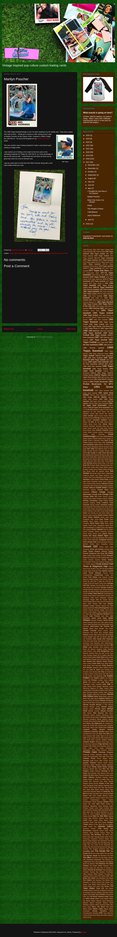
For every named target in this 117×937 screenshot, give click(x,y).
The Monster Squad (90, 855)
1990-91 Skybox (100, 375)
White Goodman (100, 904)
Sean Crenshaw (104, 793)
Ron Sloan (103, 781)
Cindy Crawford (102, 503)
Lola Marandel (97, 676)
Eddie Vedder (87, 555)
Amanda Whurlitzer (89, 426)
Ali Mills (91, 422)
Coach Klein (87, 509)
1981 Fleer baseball (106, 289)
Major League (104, 688)
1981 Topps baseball (91, 291)
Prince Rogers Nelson (105, 758)
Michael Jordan (95, 706)
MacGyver (86, 688)
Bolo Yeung (105, 461)
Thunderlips (109, 872)
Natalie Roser (102, 727)
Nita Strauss (105, 738)
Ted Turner (105, 834)
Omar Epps (105, 742)
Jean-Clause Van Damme (99, 626)
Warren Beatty (90, 901)
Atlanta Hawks (97, 438)
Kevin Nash (97, 663)
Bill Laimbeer (95, 455)
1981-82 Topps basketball (105, 293)
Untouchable (91, 894)
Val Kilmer (93, 896)
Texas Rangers (92, 841)
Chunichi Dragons (89, 502)
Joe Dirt (110, 637)
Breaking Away (105, 465)
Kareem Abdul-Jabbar (89, 657)
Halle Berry (95, 597)
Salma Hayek (93, 787)
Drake (111, 544)
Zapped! (110, 915)
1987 (97, 337)
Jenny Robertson (93, 215)
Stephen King (103, 818)
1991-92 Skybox (100, 397)
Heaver (85, 608)
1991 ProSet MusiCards (98, 382)
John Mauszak (95, 643)
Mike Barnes (87, 713)
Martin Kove (98, 696)
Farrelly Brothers (102, 564)
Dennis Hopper (108, 529)
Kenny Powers (108, 661)
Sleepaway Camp (96, 806)
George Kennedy (88, 589)
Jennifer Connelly (89, 630)
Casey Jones (102, 481)
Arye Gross (99, 436)
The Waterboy (100, 863)
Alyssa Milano (108, 424)
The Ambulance (102, 841)
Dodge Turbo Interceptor (90, 539)
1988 (100, 344)
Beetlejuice (95, 447)
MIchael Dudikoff (108, 702)
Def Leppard (87, 529)
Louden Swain (102, 680)
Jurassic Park (93, 653)
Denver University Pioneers (104, 531)
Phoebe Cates (90, 752)
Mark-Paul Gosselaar (100, 694)
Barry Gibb (101, 442)
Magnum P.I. (94, 688)
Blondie (111, 457)
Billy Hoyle (110, 455)
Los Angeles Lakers (97, 678)
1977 (103, 268)
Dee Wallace (109, 527)
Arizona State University (93, 434)
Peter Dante (98, 748)
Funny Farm (103, 583)
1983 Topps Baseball (105, 302)
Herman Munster (93, 610)
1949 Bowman (87, 249)
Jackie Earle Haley (99, 618)
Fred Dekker (92, 577)
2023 (88, 142)
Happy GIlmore (92, 601)
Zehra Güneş (87, 917)
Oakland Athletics (107, 740)
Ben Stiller (91, 449)
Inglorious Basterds (103, 614)
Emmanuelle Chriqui (89, 562)
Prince (93, 758)
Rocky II (91, 779)
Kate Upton (100, 657)
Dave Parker (104, 519)
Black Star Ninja (88, 457)
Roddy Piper (106, 779)
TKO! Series (101, 876)
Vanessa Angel (103, 896)
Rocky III (98, 779)
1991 (99, 377)
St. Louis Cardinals (94, 814)
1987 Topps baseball (98, 340)
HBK (100, 603)
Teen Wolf (90, 837)
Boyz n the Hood (107, 463)
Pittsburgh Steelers (102, 754)
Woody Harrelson (100, 911)
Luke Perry (105, 682)
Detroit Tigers (103, 536)
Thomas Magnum (107, 870)
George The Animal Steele (91, 591)
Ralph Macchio (96, 765)
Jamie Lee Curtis (98, 622)
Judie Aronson (87, 651)
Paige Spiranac (103, 744)
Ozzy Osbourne (93, 744)
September (92, 175)
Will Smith (109, 907)
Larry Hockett (105, 669)
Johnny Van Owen (104, 645)
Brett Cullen (91, 467)
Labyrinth (95, 667)
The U (93, 861)
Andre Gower (87, 428)
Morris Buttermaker (95, 721)
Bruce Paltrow (98, 469)
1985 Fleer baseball (100, 319)
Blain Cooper (98, 457)
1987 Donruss (104, 337)
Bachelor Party (99, 440)
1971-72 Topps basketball (103, 258)
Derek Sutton (87, 533)
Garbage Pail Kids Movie (98, 585)
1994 (111, 407)
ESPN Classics (90, 564)
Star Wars (104, 816)
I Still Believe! (92, 212)
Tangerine (95, 830)
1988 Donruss (108, 345)
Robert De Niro (88, 775)
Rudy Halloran (98, 785)
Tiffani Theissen (88, 874)
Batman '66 (102, 444)
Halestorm (86, 597)
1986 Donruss (93, 331)
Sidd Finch (100, 804)
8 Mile (88, 409)
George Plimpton (108, 589)
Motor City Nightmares (94, 723)
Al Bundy (96, 418)
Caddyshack (109, 473)
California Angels (88, 475)
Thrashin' (86, 872)
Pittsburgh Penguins (105, 752)
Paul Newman (101, 746)
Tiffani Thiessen (99, 874)
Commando (98, 509)
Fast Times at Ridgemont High (98, 565)
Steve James (93, 820)
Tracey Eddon (87, 886)
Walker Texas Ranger (102, 898)
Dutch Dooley (88, 551)
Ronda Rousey (93, 783)
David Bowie (104, 521)
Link (104, 674)
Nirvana (98, 738)
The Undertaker (100, 861)
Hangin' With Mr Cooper (98, 599)
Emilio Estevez (88, 560)
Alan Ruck (110, 418)
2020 (88, 152)
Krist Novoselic (96, 665)
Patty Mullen (92, 746)
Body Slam (97, 461)
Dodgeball (102, 540)
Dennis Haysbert (97, 529)
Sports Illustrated (101, 812)
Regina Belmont (95, 771)
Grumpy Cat (109, 595)
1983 (90, 300)
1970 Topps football (101, 256)
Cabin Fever (101, 473)
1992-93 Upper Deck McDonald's (98, 404)
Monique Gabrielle (107, 717)
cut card (98, 513)
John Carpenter (107, 639)
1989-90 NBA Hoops (105, 364)
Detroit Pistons (107, 533)
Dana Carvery (93, 515)
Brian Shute (99, 467)
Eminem (97, 560)
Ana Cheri (110, 426)
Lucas (94, 682)
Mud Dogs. (86, 727)
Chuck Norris (108, 500)
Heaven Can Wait (107, 605)
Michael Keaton (107, 707)
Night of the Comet (107, 736)
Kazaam (94, 659)
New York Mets (104, 734)
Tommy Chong (96, 882)
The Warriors (91, 863)
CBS (91, 485)
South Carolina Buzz (106, 808)
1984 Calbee (100, 306)
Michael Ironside (89, 705)
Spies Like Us (91, 812)
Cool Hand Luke (108, 509)
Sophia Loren (93, 808)
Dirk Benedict (100, 538)
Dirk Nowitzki (109, 538)
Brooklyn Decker (88, 469)
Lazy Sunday (93, 672)
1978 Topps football (97, 277)
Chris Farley (92, 498)
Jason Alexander (92, 624)
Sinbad (108, 804)
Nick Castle (96, 736)
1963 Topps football (99, 251)
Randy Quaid (97, 767)
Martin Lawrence (108, 696)
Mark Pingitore (87, 694)
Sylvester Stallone (105, 826)
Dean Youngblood (98, 525)
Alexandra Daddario (100, 420)
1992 (100, 399)
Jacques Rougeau (96, 620)
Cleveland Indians (107, 505)
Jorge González (93, 647)
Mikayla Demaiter (107, 711)
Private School (108, 760)
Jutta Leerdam (87, 655)
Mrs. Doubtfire (108, 725)
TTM (111, 886)
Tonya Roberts (101, 884)
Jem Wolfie (109, 628)
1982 (11, 253)
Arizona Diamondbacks (105, 432)
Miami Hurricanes (97, 702)
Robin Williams (88, 777)
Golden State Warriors (95, 593)
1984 (93, 306)
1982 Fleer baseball (95, 296)
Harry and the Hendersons (105, 601)
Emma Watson (107, 560)
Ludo (98, 682)
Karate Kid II (97, 655)
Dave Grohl (94, 519)
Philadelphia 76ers (89, 750)
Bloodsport (86, 459)
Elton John (110, 557)
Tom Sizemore (97, 880)
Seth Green (109, 797)
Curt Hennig (91, 513)
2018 (88, 159)
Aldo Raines (87, 420)
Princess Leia (88, 761)
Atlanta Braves (87, 438)
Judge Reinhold (108, 649)
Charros (93, 489)
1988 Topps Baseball (98, 349)
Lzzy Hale (106, 684)
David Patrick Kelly (97, 523)
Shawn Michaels (97, 801)
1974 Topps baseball (105, 260)
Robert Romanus (99, 775)
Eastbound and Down (97, 553)
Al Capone (103, 418)
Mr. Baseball (107, 723)
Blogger (84, 932)
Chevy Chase (98, 492)
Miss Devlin (86, 717)
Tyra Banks (109, 888)
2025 (88, 135)
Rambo (104, 765)
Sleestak (105, 806)
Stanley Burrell (87, 816)
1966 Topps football (97, 254)
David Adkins (93, 521)
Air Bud (90, 418)
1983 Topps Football (90, 304)
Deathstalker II (91, 527)
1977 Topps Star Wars (99, 270)
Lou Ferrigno (92, 680)
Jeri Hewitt (94, 632)
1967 (107, 253)
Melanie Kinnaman (106, 700)
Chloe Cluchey (102, 496)
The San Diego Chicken (105, 857)
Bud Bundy (87, 471)
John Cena (86, 641)
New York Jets (93, 733)
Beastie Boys (87, 447)
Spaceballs (105, 810)
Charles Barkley (108, 485)
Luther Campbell (96, 684)
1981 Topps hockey (90, 294)
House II (85, 612)
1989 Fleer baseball (95, 358)
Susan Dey (92, 826)
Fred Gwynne (102, 577)
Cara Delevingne (97, 477)
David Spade (109, 523)
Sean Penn (92, 795)
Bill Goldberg (87, 455)
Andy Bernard (108, 428)
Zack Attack (96, 915)
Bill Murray (103, 455)
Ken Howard (87, 661)
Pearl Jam (110, 746)
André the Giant (98, 428)
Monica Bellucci (95, 717)
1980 (106, 283)
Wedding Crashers (89, 904)
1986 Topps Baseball (92, 333)
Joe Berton (103, 637)
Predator (86, 758)
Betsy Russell (87, 451)
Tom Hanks (92, 878)
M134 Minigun (97, 686)
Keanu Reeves (101, 659)
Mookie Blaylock (102, 719)
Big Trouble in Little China (97, 453)
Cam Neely (99, 475)
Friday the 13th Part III (37, 253)
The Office (87, 857)
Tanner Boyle (104, 830)
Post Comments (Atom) (44, 337)
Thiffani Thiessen (103, 865)
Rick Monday (92, 773)
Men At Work (87, 702)
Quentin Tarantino (89, 763)
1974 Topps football (89, 262)
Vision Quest (90, 898)
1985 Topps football (96, 324)
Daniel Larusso (103, 515)
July (89, 182)
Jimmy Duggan (88, 637)
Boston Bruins (97, 463)
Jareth (85, 624)
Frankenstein (98, 575)
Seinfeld (92, 797)
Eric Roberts (100, 562)
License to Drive (88, 674)
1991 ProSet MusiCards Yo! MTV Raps (98, 384)
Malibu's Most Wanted (106, 690)
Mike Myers (109, 713)
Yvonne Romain (88, 915)
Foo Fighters (102, 571)
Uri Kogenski (109, 894)
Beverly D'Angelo (98, 451)
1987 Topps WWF (102, 342)
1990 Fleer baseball (94, 366)
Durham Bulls (109, 549)
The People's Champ (95, 209)
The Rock (95, 857)
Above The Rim (107, 411)
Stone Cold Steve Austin (98, 822)
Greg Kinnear (101, 595)
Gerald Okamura (105, 591)
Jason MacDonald (103, 624)
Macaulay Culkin (107, 686)
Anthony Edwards (102, 430)
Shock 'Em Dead (89, 804)
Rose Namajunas (88, 785)
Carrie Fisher (103, 479)
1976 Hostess (94, 266)
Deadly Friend (87, 525)
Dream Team (103, 547)
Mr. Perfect (91, 725)
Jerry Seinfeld (103, 632)
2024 (88, 139)
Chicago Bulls (97, 494)
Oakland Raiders (89, 742)
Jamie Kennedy (88, 622)
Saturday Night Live (97, 791)
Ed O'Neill (109, 553)
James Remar (108, 620)
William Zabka (98, 909)
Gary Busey (87, 587)
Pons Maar (109, 756)
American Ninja (101, 426)
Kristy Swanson (107, 665)
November (92, 168)
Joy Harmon (92, 649)
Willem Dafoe (87, 909)
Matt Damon (94, 698)
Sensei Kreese (100, 797)
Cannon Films (87, 477)
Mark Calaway (108, 692)
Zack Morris (104, 915)
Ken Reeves (97, 661)
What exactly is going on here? (97, 113)
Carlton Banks (94, 479)
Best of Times (108, 448)
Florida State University (90, 571)
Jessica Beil (101, 634)
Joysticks (99, 649)
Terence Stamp (104, 839)
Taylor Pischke (94, 832)
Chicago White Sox (90, 496)
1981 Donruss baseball (91, 289)
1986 (85, 331)
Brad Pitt (86, 465)
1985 (91, 319)
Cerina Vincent (98, 485)
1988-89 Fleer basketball (104, 356)
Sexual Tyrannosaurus (91, 800)
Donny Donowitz (102, 542)
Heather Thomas (95, 605)
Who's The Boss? (98, 907)
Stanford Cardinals (107, 814)
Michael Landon (88, 709)
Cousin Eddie (104, 511)
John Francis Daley (104, 641)
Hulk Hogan (92, 612)
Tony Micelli (92, 884)
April (90, 220)
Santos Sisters (104, 789)
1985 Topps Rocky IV (92, 328)
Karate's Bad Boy (107, 655)
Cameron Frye (108, 475)
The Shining (106, 859)
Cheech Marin (103, 490)
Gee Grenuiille (95, 587)
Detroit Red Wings (90, 536)
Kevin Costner (87, 663)
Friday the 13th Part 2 (90, 581)
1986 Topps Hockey (98, 335)
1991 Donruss (105, 377)
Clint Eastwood (87, 507)
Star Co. (96, 816)
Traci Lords (96, 886)
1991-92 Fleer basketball (98, 395)
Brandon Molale (95, 465)
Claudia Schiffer (95, 504)
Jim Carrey (109, 635)
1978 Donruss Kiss (98, 275)
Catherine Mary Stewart (93, 483)
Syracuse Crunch (89, 828)
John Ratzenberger (107, 643)
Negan (107, 731)
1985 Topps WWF (106, 328)
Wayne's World (108, 902)
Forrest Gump (108, 573)
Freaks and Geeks (43, 139)
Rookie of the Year (106, 783)
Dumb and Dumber (97, 549)
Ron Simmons (94, 781)
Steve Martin (103, 820)
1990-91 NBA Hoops (98, 373)
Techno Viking (105, 832)
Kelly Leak (110, 659)
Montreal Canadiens (89, 719)
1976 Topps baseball (106, 266)
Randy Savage (107, 767)
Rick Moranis (101, 773)
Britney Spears (108, 467)
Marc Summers (88, 692)
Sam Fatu (101, 787)
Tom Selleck (87, 880)
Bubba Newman (108, 469)
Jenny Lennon (103, 630)
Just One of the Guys (105, 653)
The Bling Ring (105, 843)
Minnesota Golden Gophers (92, 715)
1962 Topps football (103, 249)
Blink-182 (105, 457)
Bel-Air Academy (104, 447)
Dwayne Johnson (100, 551)
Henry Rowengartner (102, 608)
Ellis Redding (102, 557)
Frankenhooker (87, 575)
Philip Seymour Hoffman (105, 750)
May (89, 188)
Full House (95, 583)
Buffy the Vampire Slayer (100, 471)
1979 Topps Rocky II (96, 283)
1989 (85, 358)
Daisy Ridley (106, 513)
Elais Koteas (96, 555)
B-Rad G (91, 440)
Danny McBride (93, 517)
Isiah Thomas (94, 616)
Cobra (93, 509)
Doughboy (104, 544)
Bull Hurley (93, 473)
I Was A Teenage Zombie (105, 612)
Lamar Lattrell (103, 667)
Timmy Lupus (93, 876)
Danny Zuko (105, 517)
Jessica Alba (93, 634)
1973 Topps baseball (90, 260)
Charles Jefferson (89, 487)
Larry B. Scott (94, 670)
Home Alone (109, 610)
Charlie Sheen (101, 487)
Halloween (103, 597)
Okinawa (98, 742)
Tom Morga (109, 878)
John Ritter (86, 645)
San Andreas (109, 787)
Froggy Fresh (87, 583)
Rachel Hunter (102, 762)
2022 (88, 145)
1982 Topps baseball (21, 253)
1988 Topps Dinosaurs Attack (98, 353)
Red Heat (98, 769)
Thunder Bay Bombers (97, 872)
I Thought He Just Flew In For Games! (97, 192)
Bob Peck (101, 459)
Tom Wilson (106, 880)
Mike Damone (98, 713)
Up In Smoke (100, 894)
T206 (99, 828)
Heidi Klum (91, 608)
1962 (94, 249)
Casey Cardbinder (92, 481)
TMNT (108, 876)
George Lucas (98, 589)
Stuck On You (103, 824)
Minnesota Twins (107, 715)
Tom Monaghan (101, 878)
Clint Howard (97, 507)
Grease (85, 595)
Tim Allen (107, 874)
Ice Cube (86, 614)
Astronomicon (108, 436)
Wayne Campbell (95, 902)
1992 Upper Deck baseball (98, 401)
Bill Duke (110, 453)
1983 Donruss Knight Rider (101, 300)
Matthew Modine (104, 698)
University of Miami (96, 892)
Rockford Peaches (102, 777)
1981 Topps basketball (106, 291)
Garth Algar (109, 585)
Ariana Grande (92, 432)
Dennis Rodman (88, 531)
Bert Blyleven (99, 448)
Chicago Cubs (107, 494)
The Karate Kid (102, 851)
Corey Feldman (88, 511)
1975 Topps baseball (91, 264)
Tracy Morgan (105, 886)
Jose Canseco (104, 647)
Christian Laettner (101, 498)
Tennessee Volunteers (90, 839)
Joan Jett (96, 637)
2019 (88, 155)
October (91, 172)
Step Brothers (93, 818)
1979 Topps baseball (98, 281)
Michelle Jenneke (93, 711)
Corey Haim (96, 511)
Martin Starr (86, 698)
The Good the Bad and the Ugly (100, 847)
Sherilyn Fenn (108, 802)
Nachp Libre (94, 727)
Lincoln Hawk (98, 674)
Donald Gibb (92, 542)
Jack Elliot (104, 616)
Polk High (102, 756)
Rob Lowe (110, 773)
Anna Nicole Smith (89, 430)
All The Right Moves (101, 422)
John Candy (97, 639)
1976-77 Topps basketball (92, 268)
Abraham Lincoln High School (93, 413)
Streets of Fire (93, 824)
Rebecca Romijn (88, 769)
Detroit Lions (97, 533)
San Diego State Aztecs (91, 789)
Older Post (70, 329)
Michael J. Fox (101, 705)
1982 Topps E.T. (97, 298)
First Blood (105, 568)
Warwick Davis (101, 901)
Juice (94, 651)
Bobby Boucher (88, 461)
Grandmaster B (108, 593)
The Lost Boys (108, 853)
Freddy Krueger (93, 579)
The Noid (110, 855)
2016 (88, 224)
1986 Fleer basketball (106, 331)
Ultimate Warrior (88, 890)
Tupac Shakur (89, 888)
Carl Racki (106, 477)
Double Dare (94, 544)
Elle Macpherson (92, 557)
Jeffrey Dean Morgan (96, 628)
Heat (104, 603)
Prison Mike (98, 760)
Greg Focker (92, 595)
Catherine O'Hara (107, 483)
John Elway (93, 641)
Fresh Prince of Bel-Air (106, 579)
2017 (88, 162)
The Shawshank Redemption (92, 859)
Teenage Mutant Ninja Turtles (103, 837)
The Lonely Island (98, 853)
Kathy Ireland (109, 657)
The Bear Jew (95, 843)
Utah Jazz (86, 896)
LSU (89, 682)
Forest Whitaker (95, 573)
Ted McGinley (96, 835)
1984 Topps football (103, 313)
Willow (106, 909)
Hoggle (102, 610)
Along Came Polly (95, 424)
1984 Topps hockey (90, 315)
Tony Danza (105, 882)
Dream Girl (90, 546)
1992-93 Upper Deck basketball (98, 403)
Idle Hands (92, 614)
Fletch (89, 205)
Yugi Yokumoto (108, 913)
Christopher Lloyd (96, 500)
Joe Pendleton (87, 639)
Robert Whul (109, 775)
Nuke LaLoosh (96, 740)
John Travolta (94, 645)
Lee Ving (101, 672)
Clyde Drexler (109, 507)
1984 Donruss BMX (96, 308)
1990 (85, 366)
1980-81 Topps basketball (103, 287)
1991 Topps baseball (102, 390)
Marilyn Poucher (51, 253)
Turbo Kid (100, 888)
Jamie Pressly (108, 622)
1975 (111, 262)
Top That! (110, 884)
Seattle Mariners (102, 795)
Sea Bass (96, 793)
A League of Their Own (105, 409)
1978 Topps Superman (95, 279)
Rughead (106, 785)
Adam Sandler (88, 416)
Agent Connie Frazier (101, 415)
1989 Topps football (97, 360)
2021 (88, 149)
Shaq (104, 800)
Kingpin (111, 663)
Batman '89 (109, 444)
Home (40, 329)
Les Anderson (109, 672)
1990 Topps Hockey (100, 369)
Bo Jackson (93, 459)
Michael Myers (100, 709)
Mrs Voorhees (63, 253)
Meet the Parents (94, 700)
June (90, 185)
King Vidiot (104, 663)
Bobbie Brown (108, 459)
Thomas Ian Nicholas (95, 870)
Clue (102, 507)
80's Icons (93, 409)
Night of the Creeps (89, 738)
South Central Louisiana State (92, 810)
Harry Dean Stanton (90, 603)
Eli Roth (103, 555)
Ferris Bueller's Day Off (94, 568)
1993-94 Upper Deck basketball (99, 407)
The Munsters (102, 855)
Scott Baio (89, 793)
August (90, 178)
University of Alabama (100, 890)
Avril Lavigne (107, 438)
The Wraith (93, 865)
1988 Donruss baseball (93, 348)
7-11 (84, 409)
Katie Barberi (87, 659)
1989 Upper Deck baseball (98, 362)
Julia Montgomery (103, 651)
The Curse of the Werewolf (100, 845)
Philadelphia (109, 748)
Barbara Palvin (93, 442)
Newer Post (9, 329)
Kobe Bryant (87, 665)
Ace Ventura (109, 413)
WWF (101, 913)
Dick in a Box (91, 538)
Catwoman (86, 485)
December (92, 165)
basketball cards (92, 444)
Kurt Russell (87, 667)
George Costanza (107, 587)
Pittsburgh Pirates (89, 754)
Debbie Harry (100, 527)
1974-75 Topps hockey (103, 262)
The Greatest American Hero (99, 849)
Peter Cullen (87, 748)
